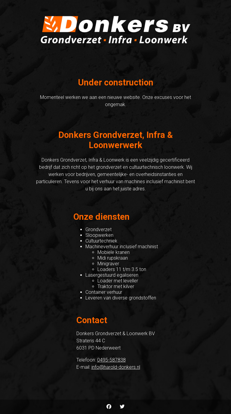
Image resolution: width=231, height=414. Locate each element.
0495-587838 (111, 360)
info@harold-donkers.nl (115, 367)
